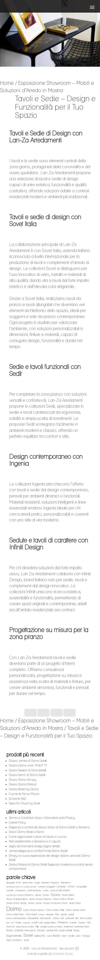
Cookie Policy (17, 822)
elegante (50, 914)
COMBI (71, 886)
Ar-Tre (18, 882)
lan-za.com (67, 948)
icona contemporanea (16, 918)
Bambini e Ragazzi (50, 882)
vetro (78, 935)
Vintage (86, 935)
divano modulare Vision (55, 903)
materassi (26, 922)
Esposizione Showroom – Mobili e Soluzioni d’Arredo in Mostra (47, 87)
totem (64, 936)
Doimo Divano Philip (55, 910)
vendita (71, 936)
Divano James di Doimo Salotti (28, 760)
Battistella (66, 882)
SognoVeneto (14, 935)
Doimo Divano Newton (33, 910)
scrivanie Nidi (51, 930)
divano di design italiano (17, 899)
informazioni (45, 918)
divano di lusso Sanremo (40, 899)
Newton (82, 922)
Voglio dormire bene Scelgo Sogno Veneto (34, 846)
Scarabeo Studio (63, 953)
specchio (39, 935)
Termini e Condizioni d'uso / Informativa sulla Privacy (42, 817)
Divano (55, 895)
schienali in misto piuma (25, 930)
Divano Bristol (68, 895)
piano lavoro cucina (25, 926)
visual (26, 940)
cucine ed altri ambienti (59, 890)
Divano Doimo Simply (22, 779)
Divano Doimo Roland (22, 784)
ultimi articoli (18, 812)
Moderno (63, 922)
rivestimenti (68, 926)
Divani (46, 895)
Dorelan (42, 914)
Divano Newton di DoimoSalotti (27, 770)
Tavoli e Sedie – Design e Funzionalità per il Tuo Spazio (49, 732)
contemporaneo (34, 890)
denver (38, 895)
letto (77, 918)
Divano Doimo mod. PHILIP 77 (28, 765)
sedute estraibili (65, 930)
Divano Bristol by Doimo (24, 789)
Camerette (61, 886)
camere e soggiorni (46, 886)
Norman (10, 926)
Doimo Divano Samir (75, 910)
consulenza (20, 890)
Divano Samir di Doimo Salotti (27, 775)
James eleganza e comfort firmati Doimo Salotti (38, 851)
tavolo (56, 935)
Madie (18, 922)
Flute (57, 914)
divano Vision (75, 903)
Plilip (37, 926)
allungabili (10, 882)
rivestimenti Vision (82, 926)
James (55, 918)
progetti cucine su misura (51, 926)
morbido (73, 922)
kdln (62, 918)
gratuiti (71, 914)
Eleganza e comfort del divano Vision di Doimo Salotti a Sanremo (49, 827)
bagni (37, 882)
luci (12, 922)
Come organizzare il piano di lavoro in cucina (37, 836)
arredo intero (27, 882)
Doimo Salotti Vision (15, 914)
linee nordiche (86, 918)
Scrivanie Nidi (17, 798)
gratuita (64, 914)
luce (8, 922)
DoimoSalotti (31, 914)
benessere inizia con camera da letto (21, 886)
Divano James (35, 903)
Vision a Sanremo (14, 940)
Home (7, 83)
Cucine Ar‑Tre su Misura (24, 794)
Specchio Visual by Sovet (24, 803)
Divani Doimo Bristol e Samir (26, 832)
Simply (76, 930)
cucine (45, 890)
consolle (9, 890)
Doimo (13, 909)
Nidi (88, 922)
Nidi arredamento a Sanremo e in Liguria (34, 841)
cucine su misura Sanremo (19, 895)
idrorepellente (33, 918)
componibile (81, 886)
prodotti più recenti (25, 755)
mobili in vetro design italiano (44, 922)
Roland (9, 930)
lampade (70, 918)
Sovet (28, 935)
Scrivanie (40, 930)
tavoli (49, 936)
